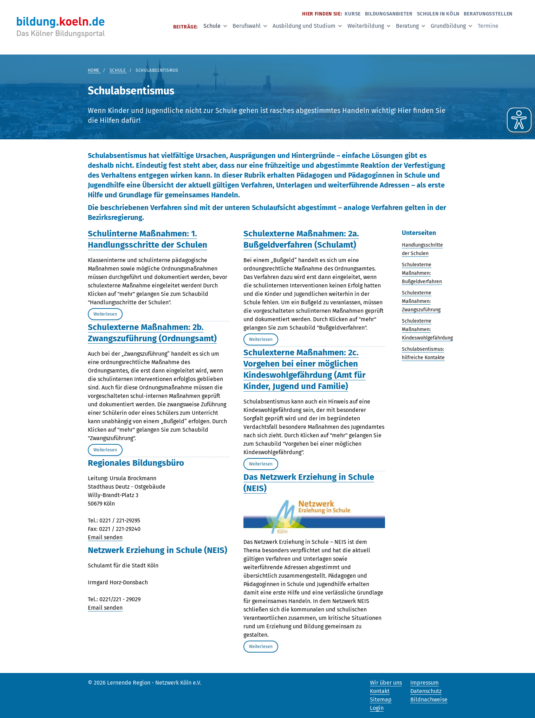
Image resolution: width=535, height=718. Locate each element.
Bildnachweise (429, 699)
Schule (215, 26)
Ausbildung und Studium (307, 26)
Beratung (410, 26)
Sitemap (381, 699)
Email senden (105, 537)
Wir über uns (386, 682)
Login (377, 708)
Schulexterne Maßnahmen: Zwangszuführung (421, 301)
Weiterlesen (105, 314)
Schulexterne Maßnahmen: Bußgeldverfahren (422, 273)
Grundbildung (451, 26)
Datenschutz (426, 691)
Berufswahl (250, 26)
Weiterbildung (368, 26)
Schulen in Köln (438, 14)
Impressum (424, 682)
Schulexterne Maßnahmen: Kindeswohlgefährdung (427, 329)
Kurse (353, 14)
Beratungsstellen (488, 14)
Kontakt (380, 691)
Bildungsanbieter (389, 14)
